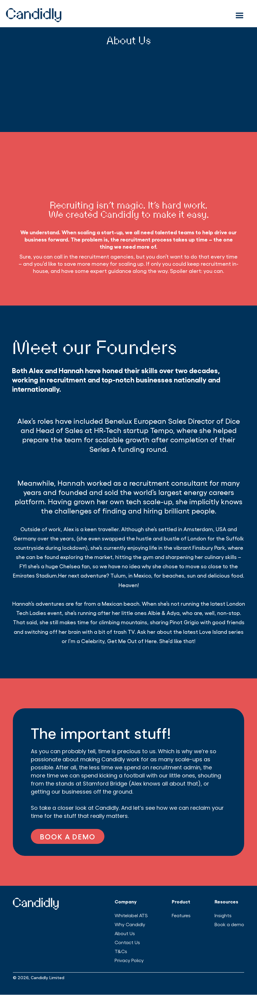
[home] (112, 15)
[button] (241, 15)
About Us (125, 933)
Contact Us (127, 942)
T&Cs (121, 951)
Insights (223, 915)
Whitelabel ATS (131, 915)
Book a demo (229, 924)
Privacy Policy (129, 960)
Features (181, 915)
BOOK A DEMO (67, 836)
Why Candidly (130, 924)
